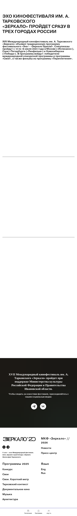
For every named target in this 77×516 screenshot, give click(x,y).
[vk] (43, 406)
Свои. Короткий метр (15, 479)
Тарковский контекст (15, 484)
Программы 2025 (15, 464)
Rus (43, 473)
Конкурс (7, 469)
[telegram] (34, 406)
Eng (43, 469)
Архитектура (10, 499)
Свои (5, 474)
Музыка (7, 494)
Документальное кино (16, 489)
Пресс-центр (49, 453)
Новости (46, 448)
